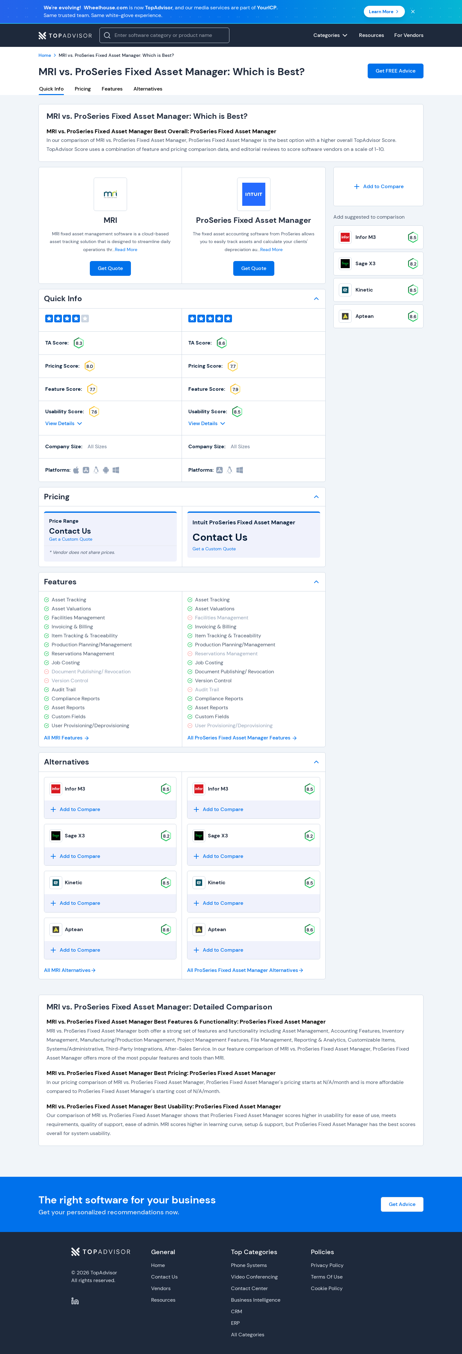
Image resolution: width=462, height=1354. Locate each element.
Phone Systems (249, 1265)
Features (112, 88)
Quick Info (51, 88)
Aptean (74, 929)
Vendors (161, 1288)
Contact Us (164, 1276)
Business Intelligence (255, 1300)
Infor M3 (75, 788)
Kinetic (73, 882)
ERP (235, 1323)
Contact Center (249, 1288)
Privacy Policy (327, 1265)
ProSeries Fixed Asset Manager (253, 220)
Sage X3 (75, 835)
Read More (126, 249)
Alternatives (147, 88)
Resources (163, 1300)
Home (158, 1265)
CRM (236, 1311)
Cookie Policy (327, 1288)
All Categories (247, 1334)
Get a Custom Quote (70, 539)
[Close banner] (412, 11)
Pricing (83, 88)
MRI (110, 220)
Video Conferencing (254, 1276)
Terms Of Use (327, 1276)
